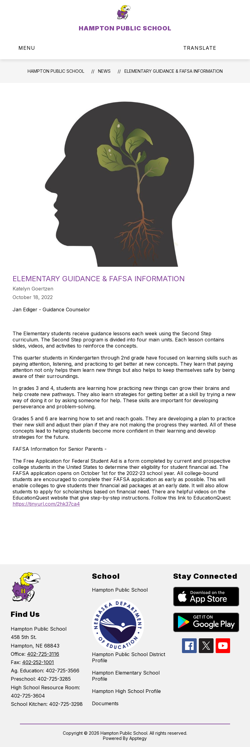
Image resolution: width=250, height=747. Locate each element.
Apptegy (138, 738)
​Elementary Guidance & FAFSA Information (173, 71)
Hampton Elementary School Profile (126, 676)
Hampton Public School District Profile (128, 657)
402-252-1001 (38, 662)
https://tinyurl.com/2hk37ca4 (46, 504)
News (104, 71)
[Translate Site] (203, 48)
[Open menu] (22, 48)
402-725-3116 (43, 654)
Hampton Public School (120, 590)
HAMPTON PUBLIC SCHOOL (56, 71)
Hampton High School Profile (126, 691)
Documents (105, 703)
